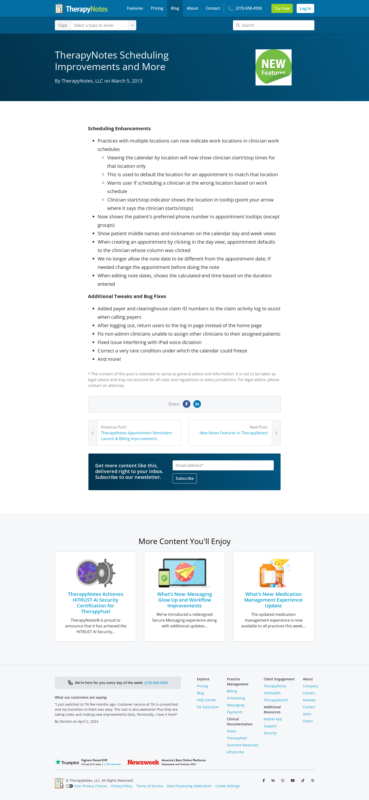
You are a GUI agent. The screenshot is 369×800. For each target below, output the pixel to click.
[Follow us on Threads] (312, 780)
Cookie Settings (227, 786)
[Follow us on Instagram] (283, 780)
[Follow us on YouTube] (293, 780)
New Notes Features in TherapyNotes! (234, 433)
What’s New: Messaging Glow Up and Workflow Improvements (184, 600)
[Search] (273, 25)
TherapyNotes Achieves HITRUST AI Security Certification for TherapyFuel (95, 603)
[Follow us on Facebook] (264, 780)
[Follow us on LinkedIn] (273, 780)
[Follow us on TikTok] (303, 780)
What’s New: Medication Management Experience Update (273, 600)
